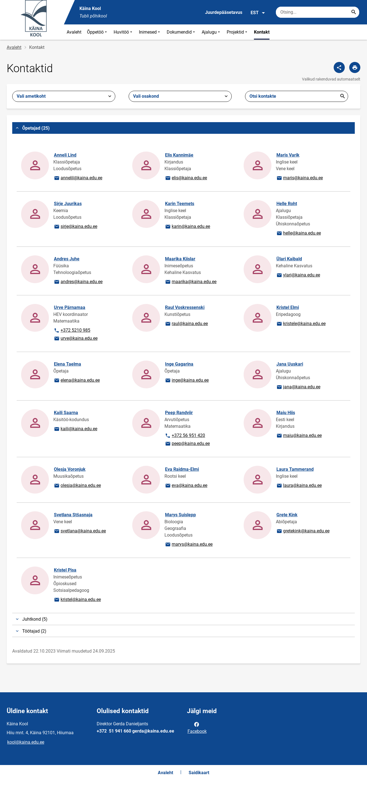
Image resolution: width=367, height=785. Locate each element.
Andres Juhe (66, 258)
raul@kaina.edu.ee (186, 324)
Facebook (197, 727)
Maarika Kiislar (180, 258)
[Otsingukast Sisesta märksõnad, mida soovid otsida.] (317, 12)
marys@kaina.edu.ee (189, 544)
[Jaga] (339, 67)
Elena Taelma (67, 364)
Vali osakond (146, 96)
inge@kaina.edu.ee (187, 380)
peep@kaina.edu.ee (187, 443)
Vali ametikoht (31, 96)
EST (258, 12)
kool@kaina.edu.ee (25, 742)
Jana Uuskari (289, 364)
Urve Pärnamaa (69, 307)
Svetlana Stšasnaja (73, 514)
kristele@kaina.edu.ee (301, 324)
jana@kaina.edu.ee (298, 387)
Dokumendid (181, 32)
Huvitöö (123, 32)
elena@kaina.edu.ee (77, 380)
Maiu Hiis (285, 412)
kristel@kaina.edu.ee (77, 599)
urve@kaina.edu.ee (76, 338)
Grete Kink (287, 514)
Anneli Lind (65, 155)
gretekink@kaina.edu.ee (302, 531)
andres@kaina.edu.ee (78, 282)
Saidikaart (199, 772)
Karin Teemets (179, 203)
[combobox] (63, 96)
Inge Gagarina (179, 364)
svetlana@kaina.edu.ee (80, 531)
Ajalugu (211, 32)
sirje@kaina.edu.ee (75, 226)
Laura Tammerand (295, 469)
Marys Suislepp (180, 514)
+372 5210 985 (72, 330)
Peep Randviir (179, 412)
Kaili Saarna (66, 412)
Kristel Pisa (65, 570)
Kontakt (261, 32)
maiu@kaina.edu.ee (299, 435)
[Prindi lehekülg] (354, 67)
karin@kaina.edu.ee (187, 226)
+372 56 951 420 (185, 435)
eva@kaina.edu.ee (186, 485)
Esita (342, 96)
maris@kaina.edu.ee (299, 178)
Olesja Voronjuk (70, 469)
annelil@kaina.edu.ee (78, 178)
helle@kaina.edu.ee (298, 233)
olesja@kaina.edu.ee (77, 485)
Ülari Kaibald (289, 258)
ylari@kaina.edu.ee (298, 275)
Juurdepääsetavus (223, 12)
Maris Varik (287, 155)
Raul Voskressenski (184, 307)
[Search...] (353, 12)
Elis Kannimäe (179, 155)
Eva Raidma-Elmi (182, 469)
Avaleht (74, 32)
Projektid (237, 32)
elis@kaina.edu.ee (186, 178)
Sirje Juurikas (68, 203)
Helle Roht (286, 203)
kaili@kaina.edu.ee (75, 429)
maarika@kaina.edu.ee (190, 282)
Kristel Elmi (287, 307)
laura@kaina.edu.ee (299, 485)
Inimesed (150, 32)
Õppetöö (97, 32)
